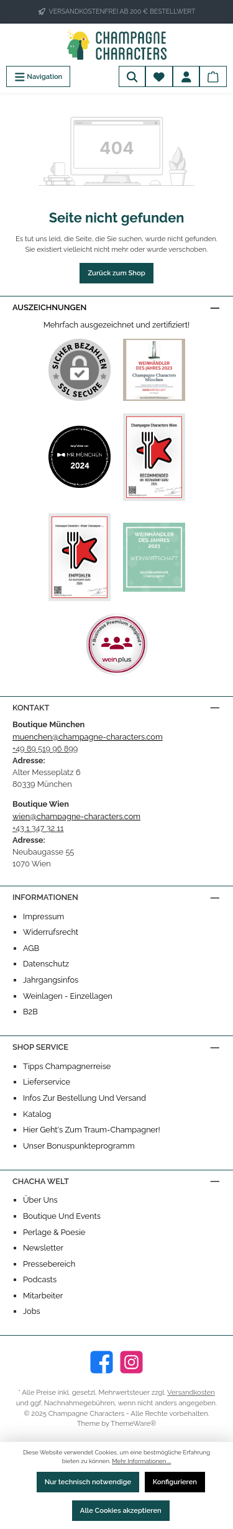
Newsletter (43, 1247)
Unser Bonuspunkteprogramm (79, 1145)
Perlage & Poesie (54, 1232)
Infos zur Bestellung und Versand (84, 1098)
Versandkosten (191, 1392)
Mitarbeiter (43, 1295)
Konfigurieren (175, 1481)
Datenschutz (46, 963)
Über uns (40, 1200)
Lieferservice (46, 1081)
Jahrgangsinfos (50, 980)
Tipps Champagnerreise (67, 1066)
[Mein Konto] (186, 76)
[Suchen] (132, 76)
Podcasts (40, 1279)
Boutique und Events (62, 1216)
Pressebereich (49, 1264)
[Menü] (38, 76)
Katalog (37, 1114)
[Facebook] (102, 1362)
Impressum (43, 916)
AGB (31, 948)
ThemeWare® (133, 1423)
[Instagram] (131, 1362)
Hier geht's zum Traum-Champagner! (91, 1129)
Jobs (31, 1311)
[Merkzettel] (159, 76)
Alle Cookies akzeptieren (121, 1510)
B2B (30, 1011)
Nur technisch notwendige (88, 1481)
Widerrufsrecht (50, 932)
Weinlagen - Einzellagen (67, 996)
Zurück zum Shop (116, 273)
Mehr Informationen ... (141, 1461)
